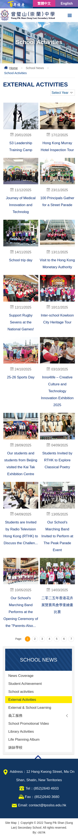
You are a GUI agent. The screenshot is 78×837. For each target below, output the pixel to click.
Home (13, 68)
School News (35, 68)
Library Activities (21, 732)
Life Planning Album (24, 740)
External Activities (22, 700)
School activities (21, 692)
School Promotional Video (28, 724)
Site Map (11, 822)
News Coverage (20, 676)
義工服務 (15, 716)
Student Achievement (25, 684)
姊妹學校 (15, 747)
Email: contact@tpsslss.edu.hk (42, 805)
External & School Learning (29, 708)
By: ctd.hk (39, 832)
